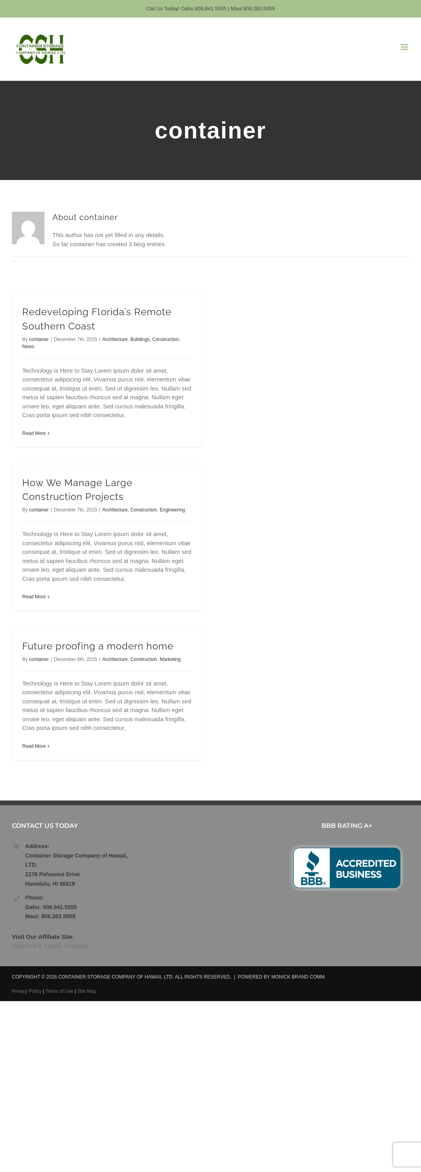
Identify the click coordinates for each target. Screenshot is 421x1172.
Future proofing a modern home (97, 646)
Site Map (86, 991)
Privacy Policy (27, 991)
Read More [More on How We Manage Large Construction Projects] (34, 596)
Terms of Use (59, 991)
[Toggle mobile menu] (405, 47)
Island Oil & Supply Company (50, 945)
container (38, 339)
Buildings (140, 339)
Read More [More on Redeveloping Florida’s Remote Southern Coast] (34, 433)
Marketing (170, 659)
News (28, 346)
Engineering (172, 510)
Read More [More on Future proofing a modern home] (34, 746)
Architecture (115, 339)
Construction (165, 339)
